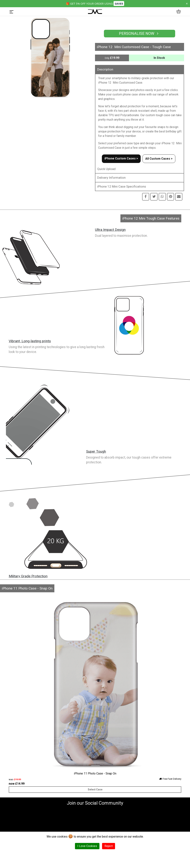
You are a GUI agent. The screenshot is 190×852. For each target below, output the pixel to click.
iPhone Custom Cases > (121, 158)
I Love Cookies (87, 846)
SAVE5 (119, 3)
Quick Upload (106, 169)
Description (105, 69)
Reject (108, 846)
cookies (62, 836)
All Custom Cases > (159, 158)
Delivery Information (111, 177)
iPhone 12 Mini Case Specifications (121, 186)
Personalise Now (139, 33)
